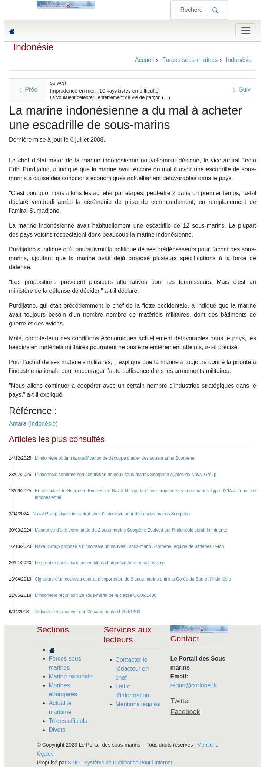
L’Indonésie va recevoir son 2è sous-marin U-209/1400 (86, 611)
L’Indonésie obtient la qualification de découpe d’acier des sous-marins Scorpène (114, 458)
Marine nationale (71, 676)
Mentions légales (138, 704)
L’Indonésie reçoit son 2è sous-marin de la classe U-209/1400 (95, 595)
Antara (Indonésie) (33, 423)
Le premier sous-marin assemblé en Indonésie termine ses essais (100, 562)
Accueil (144, 60)
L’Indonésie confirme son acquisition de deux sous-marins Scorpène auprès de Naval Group (125, 474)
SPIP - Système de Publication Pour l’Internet (120, 763)
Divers (57, 730)
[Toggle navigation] (245, 30)
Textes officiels (68, 721)
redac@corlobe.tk (193, 685)
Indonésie (33, 47)
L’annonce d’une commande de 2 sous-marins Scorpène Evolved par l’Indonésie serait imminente (131, 530)
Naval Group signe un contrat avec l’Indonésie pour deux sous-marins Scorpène (111, 513)
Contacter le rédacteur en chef (132, 669)
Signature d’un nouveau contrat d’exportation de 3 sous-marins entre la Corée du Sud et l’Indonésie (133, 579)
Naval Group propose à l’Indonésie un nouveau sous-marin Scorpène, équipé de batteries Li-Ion (129, 546)
